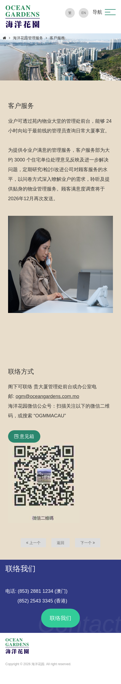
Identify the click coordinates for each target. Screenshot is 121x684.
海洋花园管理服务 (28, 38)
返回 (60, 543)
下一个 (87, 543)
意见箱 (24, 436)
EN (83, 13)
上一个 (33, 543)
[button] (110, 12)
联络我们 (60, 618)
